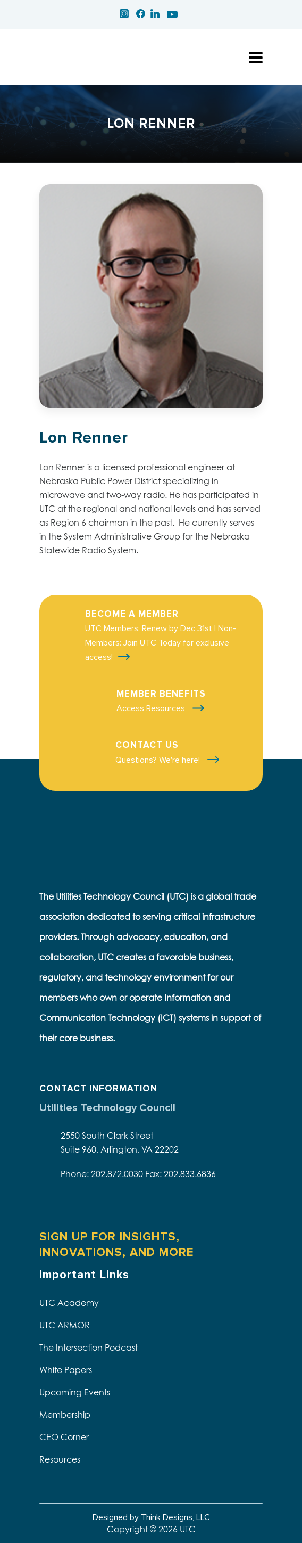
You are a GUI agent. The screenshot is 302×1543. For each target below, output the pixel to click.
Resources (59, 1459)
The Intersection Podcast (88, 1347)
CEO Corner (64, 1437)
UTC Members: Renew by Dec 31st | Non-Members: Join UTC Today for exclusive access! (160, 643)
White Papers (65, 1370)
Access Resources (151, 708)
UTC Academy (69, 1302)
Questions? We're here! (158, 760)
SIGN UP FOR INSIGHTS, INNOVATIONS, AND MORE (116, 1245)
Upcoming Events (74, 1392)
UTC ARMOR (64, 1325)
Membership (64, 1414)
